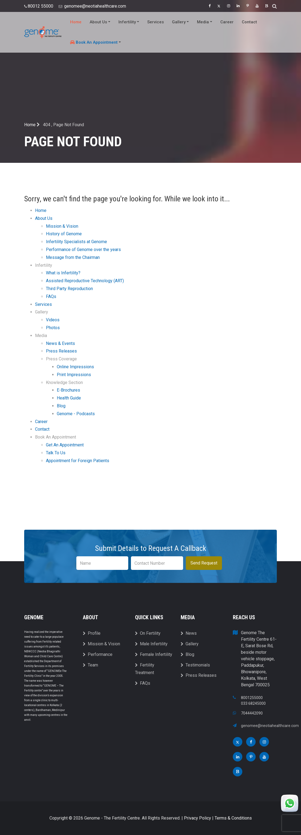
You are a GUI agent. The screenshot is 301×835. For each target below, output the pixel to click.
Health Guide (69, 398)
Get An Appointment (65, 444)
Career (227, 22)
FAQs (51, 296)
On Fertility (148, 633)
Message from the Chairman (73, 257)
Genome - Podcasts (76, 413)
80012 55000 (41, 6)
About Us (100, 22)
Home (75, 22)
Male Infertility (151, 643)
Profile (92, 633)
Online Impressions (75, 366)
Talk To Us (55, 452)
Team (90, 665)
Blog (61, 405)
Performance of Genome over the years (83, 249)
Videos (52, 319)
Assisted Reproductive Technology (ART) (85, 280)
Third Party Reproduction (69, 288)
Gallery (180, 22)
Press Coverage (61, 358)
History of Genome (64, 233)
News (189, 633)
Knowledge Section (64, 382)
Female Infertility (153, 654)
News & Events (60, 343)
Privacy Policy (197, 818)
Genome (33, 617)
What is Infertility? (63, 272)
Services (155, 22)
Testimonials (195, 665)
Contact (249, 22)
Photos (53, 327)
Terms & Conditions (233, 818)
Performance (97, 654)
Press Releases (61, 351)
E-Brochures (68, 390)
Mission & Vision (62, 226)
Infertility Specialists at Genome (76, 241)
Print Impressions (74, 374)
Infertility (128, 22)
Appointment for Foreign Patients (77, 460)
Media (204, 22)
